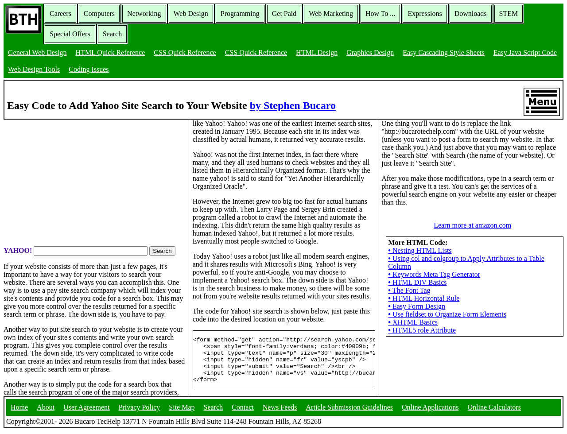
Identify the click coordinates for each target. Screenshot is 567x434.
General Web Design (37, 52)
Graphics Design (370, 52)
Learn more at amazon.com (472, 225)
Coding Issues (89, 69)
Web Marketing (331, 13)
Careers (60, 13)
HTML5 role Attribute (422, 330)
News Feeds (280, 409)
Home (19, 409)
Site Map (181, 409)
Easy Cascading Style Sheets (443, 52)
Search (112, 34)
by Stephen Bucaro (293, 105)
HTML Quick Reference (110, 52)
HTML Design (317, 52)
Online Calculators (493, 409)
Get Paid (284, 13)
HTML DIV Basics (417, 282)
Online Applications (430, 409)
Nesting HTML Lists (419, 250)
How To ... (380, 13)
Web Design (191, 13)
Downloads (470, 13)
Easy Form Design (416, 306)
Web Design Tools (34, 69)
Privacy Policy (139, 409)
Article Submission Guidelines (349, 409)
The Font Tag (409, 290)
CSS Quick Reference (185, 52)
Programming (240, 13)
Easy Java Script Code (525, 52)
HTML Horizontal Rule (423, 298)
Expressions (425, 13)
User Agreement (86, 409)
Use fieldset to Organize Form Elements (447, 314)
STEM (508, 13)
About (45, 409)
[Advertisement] (94, 182)
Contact (243, 409)
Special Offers (70, 34)
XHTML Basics (413, 322)
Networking (144, 13)
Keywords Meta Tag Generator (434, 274)
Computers (99, 13)
